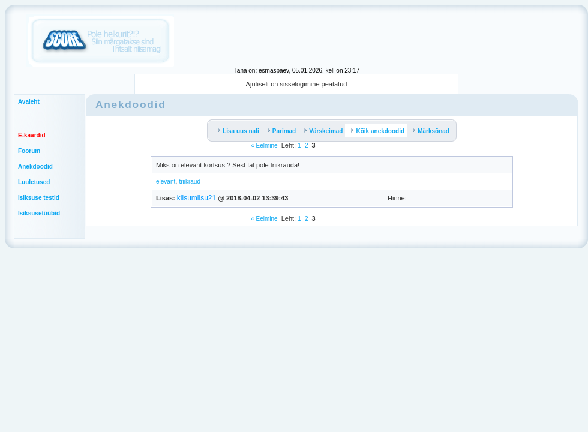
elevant (165, 181)
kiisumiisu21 (196, 198)
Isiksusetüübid (39, 213)
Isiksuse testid (38, 197)
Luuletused (34, 182)
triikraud (189, 181)
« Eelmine (264, 145)
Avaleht (29, 101)
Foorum (29, 151)
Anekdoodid (35, 166)
